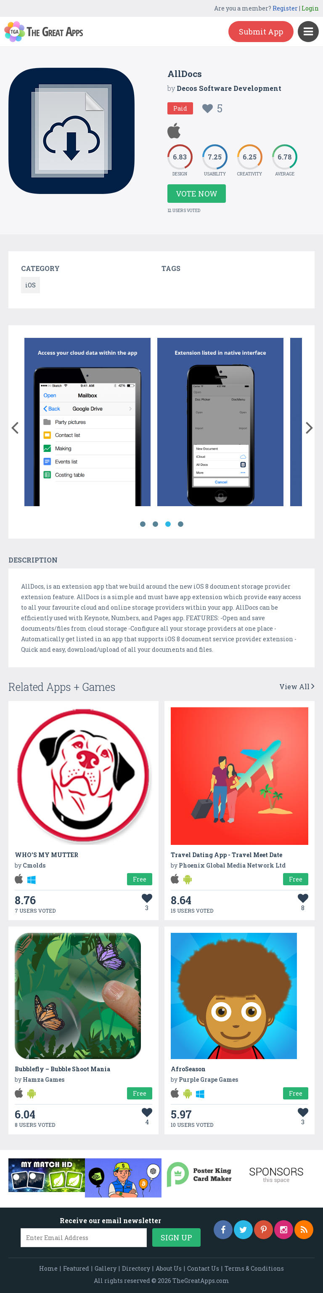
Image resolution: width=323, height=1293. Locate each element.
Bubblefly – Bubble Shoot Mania (62, 1069)
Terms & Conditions (254, 1268)
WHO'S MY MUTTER (46, 855)
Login (310, 8)
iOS (30, 285)
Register (285, 8)
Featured (76, 1268)
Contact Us (203, 1268)
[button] (14, 425)
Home (48, 1268)
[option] (87, 423)
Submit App (261, 32)
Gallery (105, 1268)
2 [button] (155, 524)
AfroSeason (188, 1069)
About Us (169, 1268)
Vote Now (196, 194)
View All (297, 686)
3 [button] (168, 524)
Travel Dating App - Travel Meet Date (226, 855)
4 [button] (180, 524)
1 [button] (142, 524)
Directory (136, 1268)
